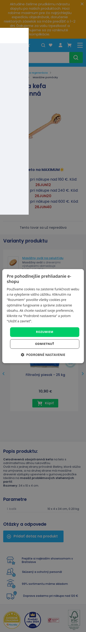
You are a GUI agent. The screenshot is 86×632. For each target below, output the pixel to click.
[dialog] (43, 316)
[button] (43, 354)
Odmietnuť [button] (44, 344)
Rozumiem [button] (44, 332)
